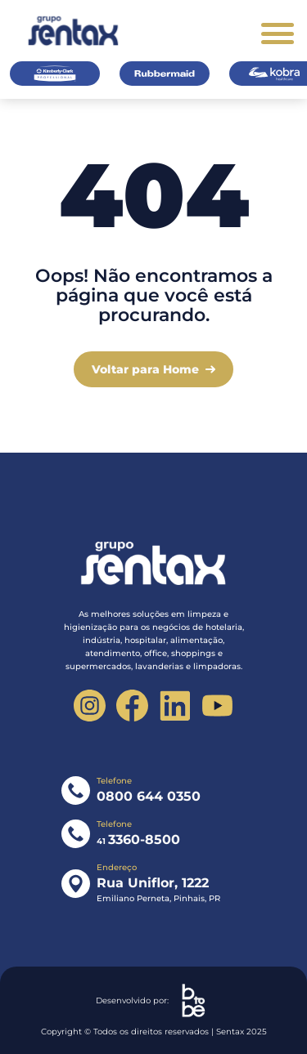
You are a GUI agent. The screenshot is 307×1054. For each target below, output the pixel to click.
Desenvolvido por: (154, 1000)
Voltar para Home (145, 369)
